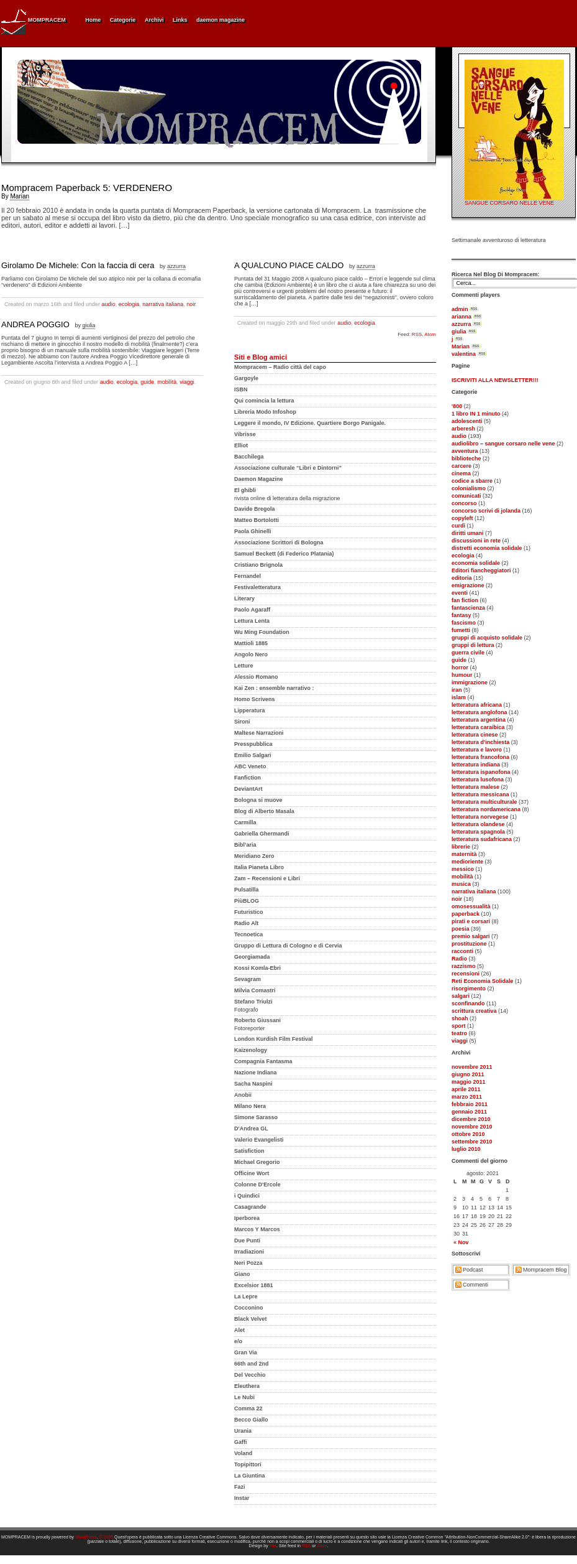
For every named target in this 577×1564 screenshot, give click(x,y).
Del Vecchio (250, 1375)
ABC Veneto (250, 766)
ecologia (463, 555)
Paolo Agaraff (252, 610)
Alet (239, 1330)
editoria (462, 578)
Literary (244, 598)
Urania (243, 1431)
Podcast (473, 1270)
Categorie (123, 20)
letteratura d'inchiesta (480, 742)
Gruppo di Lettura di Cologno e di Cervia (288, 946)
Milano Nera (250, 1106)
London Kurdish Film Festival (273, 1039)
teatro (459, 1033)
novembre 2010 (472, 1127)
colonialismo (469, 488)
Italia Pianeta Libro (259, 867)
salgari (461, 996)
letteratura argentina (479, 720)
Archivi (154, 20)
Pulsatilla (246, 890)
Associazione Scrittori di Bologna (279, 542)
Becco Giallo (251, 1420)
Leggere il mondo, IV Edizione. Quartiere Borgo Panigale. (310, 423)
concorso (464, 503)
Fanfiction (247, 778)
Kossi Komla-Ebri (257, 968)
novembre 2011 (472, 1067)
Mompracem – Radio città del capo (280, 367)
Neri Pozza (248, 1263)
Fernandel (247, 576)
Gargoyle (246, 378)
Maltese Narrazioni (259, 733)
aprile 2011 (466, 1089)
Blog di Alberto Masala (264, 811)
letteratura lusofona (478, 779)
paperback (465, 914)
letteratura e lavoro (477, 750)
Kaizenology (250, 1050)
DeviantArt (248, 789)
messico (463, 869)
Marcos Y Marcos (257, 1229)
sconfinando (468, 1003)
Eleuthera (247, 1386)
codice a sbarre (472, 481)
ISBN (241, 389)
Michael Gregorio (257, 1162)
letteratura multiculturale (484, 802)
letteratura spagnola (478, 832)
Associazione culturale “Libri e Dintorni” (288, 468)
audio (459, 436)
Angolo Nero (251, 654)
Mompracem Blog (545, 1270)
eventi (460, 593)
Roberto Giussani (257, 1020)
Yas (273, 1545)
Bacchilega (249, 457)
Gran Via (245, 1352)
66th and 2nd (251, 1364)
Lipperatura (249, 710)
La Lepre (246, 1296)
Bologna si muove (258, 800)
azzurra (461, 324)
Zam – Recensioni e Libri (267, 878)
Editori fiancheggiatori (481, 570)
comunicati (466, 496)
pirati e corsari (471, 921)
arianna (461, 317)
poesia (461, 929)
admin (460, 309)
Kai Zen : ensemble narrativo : (274, 688)
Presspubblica (253, 744)
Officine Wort (251, 1173)
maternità (464, 854)
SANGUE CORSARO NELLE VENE (509, 203)
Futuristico (248, 912)
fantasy (461, 615)
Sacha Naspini (253, 1084)
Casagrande (250, 1207)
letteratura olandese (478, 824)
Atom (430, 334)
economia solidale (476, 563)
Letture (243, 666)
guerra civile (468, 652)
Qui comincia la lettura (264, 401)
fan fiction (465, 600)
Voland (243, 1453)
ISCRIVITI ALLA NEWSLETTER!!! (495, 380)
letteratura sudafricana (482, 839)
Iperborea (247, 1218)
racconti (462, 951)
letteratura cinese (475, 735)
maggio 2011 (469, 1082)
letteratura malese (475, 787)
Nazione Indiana (255, 1072)
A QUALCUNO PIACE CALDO (288, 265)
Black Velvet (250, 1319)
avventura (465, 451)
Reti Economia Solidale (483, 981)
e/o (238, 1341)
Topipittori (247, 1464)
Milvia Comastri (255, 990)
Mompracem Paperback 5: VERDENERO (86, 187)
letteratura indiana (476, 764)
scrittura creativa (474, 1011)
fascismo (464, 623)
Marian (461, 346)
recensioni (465, 974)
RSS (417, 334)
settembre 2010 (472, 1141)
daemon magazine (220, 20)
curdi (458, 526)
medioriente (467, 862)
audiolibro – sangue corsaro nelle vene (503, 443)
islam (459, 697)
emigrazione (468, 585)
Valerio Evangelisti (259, 1140)
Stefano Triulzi (253, 1001)
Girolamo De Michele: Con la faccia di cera (77, 265)
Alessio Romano (256, 677)
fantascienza (468, 608)
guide (459, 660)
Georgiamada (252, 957)
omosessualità (471, 906)
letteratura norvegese (480, 817)
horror (460, 667)
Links (180, 20)
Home (93, 20)
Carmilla (245, 822)
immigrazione (470, 682)
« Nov (461, 1242)
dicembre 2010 (471, 1119)
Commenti (475, 1285)
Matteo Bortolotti (256, 520)
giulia (459, 331)
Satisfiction (249, 1151)
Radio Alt (246, 923)
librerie (461, 847)
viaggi (460, 1041)
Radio (459, 959)
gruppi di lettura (473, 645)
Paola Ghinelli (252, 531)
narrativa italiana (474, 891)
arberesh (463, 429)
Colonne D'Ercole (257, 1184)
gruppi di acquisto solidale (487, 638)
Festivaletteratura (257, 587)
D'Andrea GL (251, 1128)
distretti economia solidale (487, 548)
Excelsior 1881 (253, 1285)
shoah (460, 1018)
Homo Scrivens (254, 699)
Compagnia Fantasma (263, 1061)
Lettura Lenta (252, 621)
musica (461, 884)
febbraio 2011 (470, 1104)
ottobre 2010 (468, 1134)
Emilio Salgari (252, 755)
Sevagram (247, 979)
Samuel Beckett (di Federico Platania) (284, 554)
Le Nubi (244, 1397)
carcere (461, 466)
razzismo (464, 966)
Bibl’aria (245, 845)
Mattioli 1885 (251, 643)
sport (459, 1026)
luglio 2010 (466, 1149)
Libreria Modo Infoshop (265, 412)
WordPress (86, 1537)
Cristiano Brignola (258, 565)
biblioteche (466, 458)
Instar (242, 1498)
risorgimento (469, 988)
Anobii (243, 1095)
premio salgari (471, 936)
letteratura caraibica (478, 727)
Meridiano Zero (254, 856)
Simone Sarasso (256, 1117)
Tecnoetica (248, 934)
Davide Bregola (254, 509)
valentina (464, 354)
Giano (242, 1274)
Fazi (239, 1487)
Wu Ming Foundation (261, 632)
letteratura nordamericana (486, 809)
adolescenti (467, 421)
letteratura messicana (480, 794)
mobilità (462, 876)
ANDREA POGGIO (35, 324)
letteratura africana (477, 705)
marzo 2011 (467, 1097)
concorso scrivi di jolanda (486, 511)
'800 (457, 406)
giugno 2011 (468, 1074)
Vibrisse (245, 434)
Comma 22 (248, 1408)
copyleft (462, 518)
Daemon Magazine (258, 479)
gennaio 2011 (469, 1112)
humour (462, 675)
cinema (461, 473)
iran (457, 690)
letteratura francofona (480, 757)
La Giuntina (249, 1476)
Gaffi (240, 1442)
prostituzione (469, 944)
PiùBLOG (246, 901)
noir (457, 899)
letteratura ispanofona (481, 772)
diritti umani (468, 533)
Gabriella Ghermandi (261, 834)
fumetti (461, 630)
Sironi (242, 722)
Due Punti (247, 1240)
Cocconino (248, 1308)
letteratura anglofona (479, 712)
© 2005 (106, 1537)
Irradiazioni (249, 1252)
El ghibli (245, 490)
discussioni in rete (476, 541)
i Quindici (247, 1196)
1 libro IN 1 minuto (476, 414)
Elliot (241, 445)
